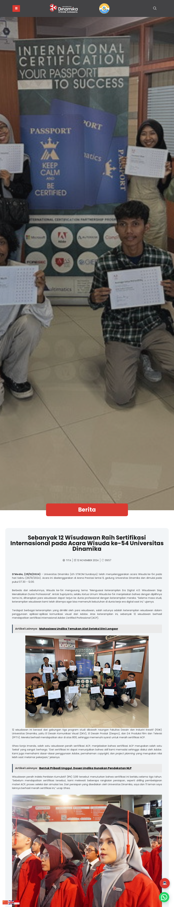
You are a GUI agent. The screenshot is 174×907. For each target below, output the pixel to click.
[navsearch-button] (154, 8)
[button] (165, 883)
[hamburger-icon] (16, 8)
